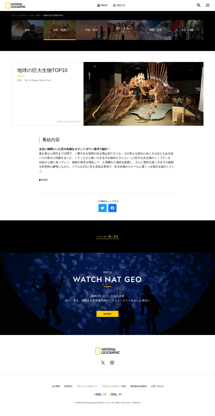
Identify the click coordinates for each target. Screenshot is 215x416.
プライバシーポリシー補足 (113, 386)
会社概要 (56, 386)
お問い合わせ (157, 386)
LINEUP (22, 15)
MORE (107, 313)
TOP (13, 15)
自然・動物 (35, 15)
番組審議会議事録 (138, 386)
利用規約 (68, 386)
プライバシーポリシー (87, 386)
